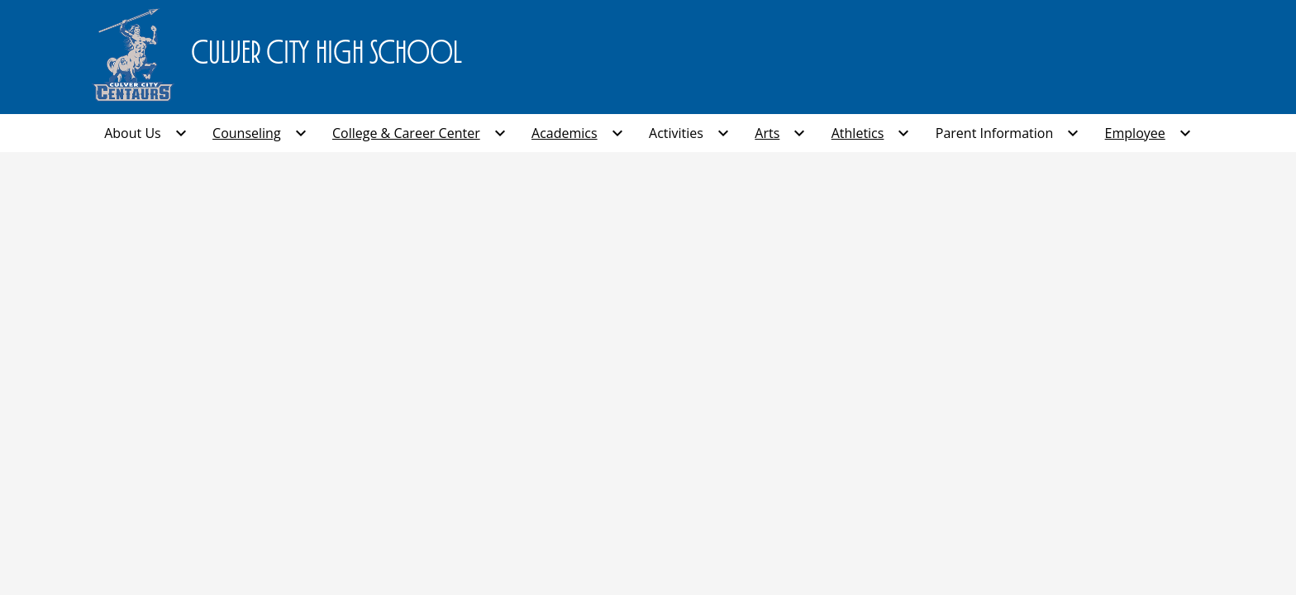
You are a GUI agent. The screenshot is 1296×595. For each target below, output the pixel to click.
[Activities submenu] (689, 133)
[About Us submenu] (146, 133)
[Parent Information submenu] (1007, 133)
